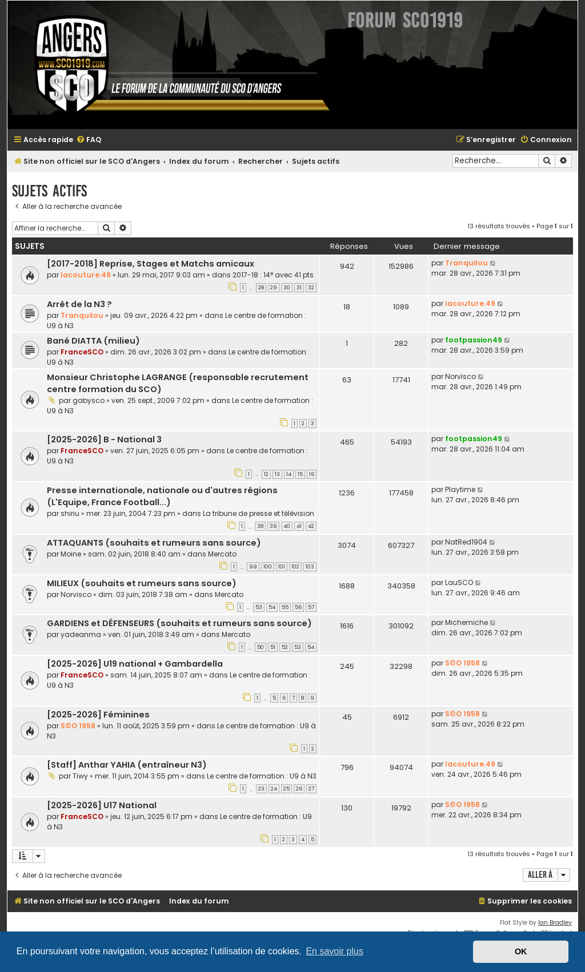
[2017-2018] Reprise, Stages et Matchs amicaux (150, 263)
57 (311, 607)
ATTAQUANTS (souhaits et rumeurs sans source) (154, 542)
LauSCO (459, 582)
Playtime (460, 489)
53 (258, 607)
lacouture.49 (86, 275)
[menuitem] (88, 140)
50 (260, 647)
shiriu (70, 513)
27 (311, 788)
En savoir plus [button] (334, 951)
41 (299, 526)
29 (273, 287)
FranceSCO (82, 352)
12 (266, 474)
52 (285, 647)
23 (261, 788)
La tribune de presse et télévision (258, 513)
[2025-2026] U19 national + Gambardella (135, 663)
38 (260, 526)
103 (310, 566)
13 (277, 474)
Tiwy (80, 776)
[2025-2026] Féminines (98, 714)
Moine (71, 554)
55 (285, 607)
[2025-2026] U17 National (102, 805)
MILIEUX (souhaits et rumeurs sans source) (142, 583)
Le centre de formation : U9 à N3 (261, 776)
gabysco (89, 400)
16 (311, 474)
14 (288, 474)
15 (300, 474)
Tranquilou (466, 263)
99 (253, 566)
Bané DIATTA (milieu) (93, 340)
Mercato (222, 554)
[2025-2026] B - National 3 (104, 439)
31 (299, 287)
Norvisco (460, 376)
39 (273, 526)
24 (274, 788)
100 (267, 566)
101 (281, 566)
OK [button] (521, 951)
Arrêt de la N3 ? (79, 304)
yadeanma (81, 634)
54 (272, 607)
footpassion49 (473, 340)
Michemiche (466, 622)
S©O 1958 (462, 663)
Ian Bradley (555, 922)
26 (299, 788)
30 (286, 287)
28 (261, 287)
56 (298, 607)
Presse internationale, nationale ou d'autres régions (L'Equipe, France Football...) (162, 496)
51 (272, 647)
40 (286, 526)
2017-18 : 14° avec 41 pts (273, 275)
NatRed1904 (466, 542)
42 (311, 526)
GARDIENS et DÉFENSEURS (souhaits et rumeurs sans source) (179, 623)
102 (295, 566)
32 (311, 287)
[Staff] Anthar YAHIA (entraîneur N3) (127, 765)
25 (286, 788)
